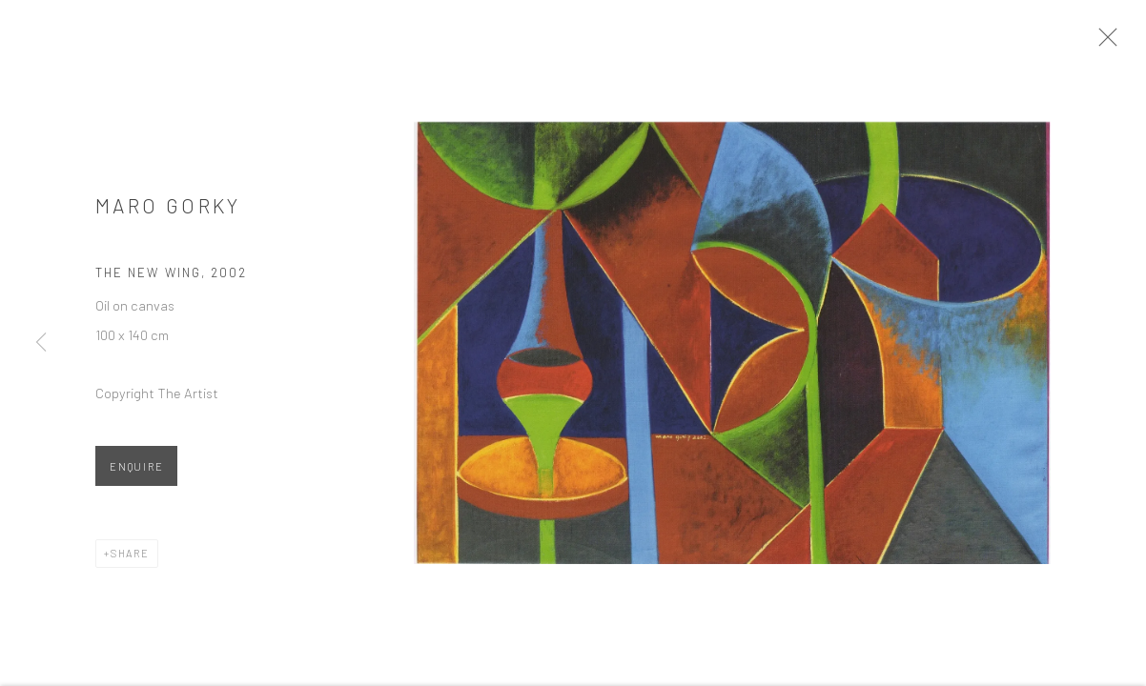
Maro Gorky (168, 214)
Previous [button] (41, 343)
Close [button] (1126, 43)
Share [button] (130, 562)
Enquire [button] (136, 476)
